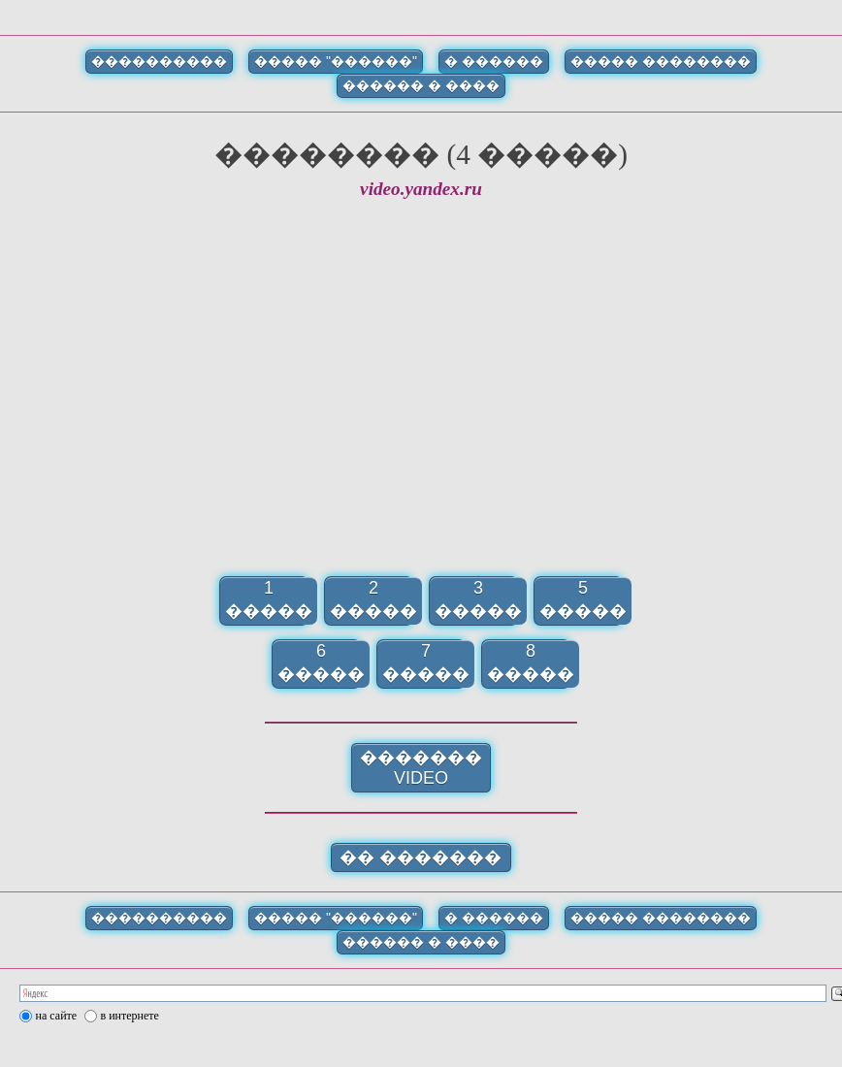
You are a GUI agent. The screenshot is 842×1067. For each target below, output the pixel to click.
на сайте (57, 1015)
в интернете (130, 1015)
